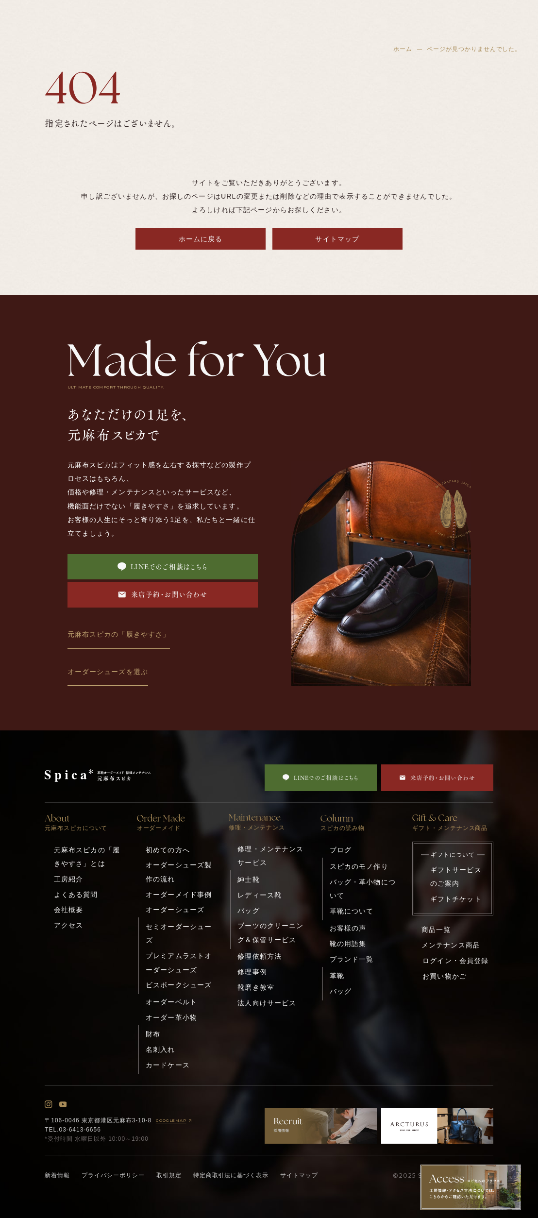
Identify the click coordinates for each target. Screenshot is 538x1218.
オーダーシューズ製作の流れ (179, 871)
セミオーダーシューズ (179, 933)
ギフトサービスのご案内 (456, 876)
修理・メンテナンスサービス (270, 855)
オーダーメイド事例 (179, 894)
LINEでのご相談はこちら (163, 567)
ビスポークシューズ (179, 985)
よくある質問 (76, 894)
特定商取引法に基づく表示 (231, 1175)
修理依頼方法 (259, 956)
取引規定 (169, 1175)
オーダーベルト (171, 1002)
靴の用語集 (348, 943)
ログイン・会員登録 (455, 960)
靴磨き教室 (255, 987)
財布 (153, 1034)
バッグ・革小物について (363, 888)
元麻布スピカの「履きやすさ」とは (87, 856)
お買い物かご (444, 976)
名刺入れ (160, 1049)
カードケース (168, 1065)
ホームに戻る (201, 239)
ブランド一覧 (352, 959)
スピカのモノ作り (359, 866)
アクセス (69, 925)
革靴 (337, 976)
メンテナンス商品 (450, 945)
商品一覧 (436, 929)
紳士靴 (248, 879)
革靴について (352, 911)
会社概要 (69, 910)
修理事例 (252, 972)
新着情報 (57, 1175)
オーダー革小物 (171, 1017)
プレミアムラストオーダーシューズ (179, 962)
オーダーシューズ (175, 910)
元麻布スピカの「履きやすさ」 (118, 634)
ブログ (341, 850)
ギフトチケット (456, 899)
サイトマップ (337, 239)
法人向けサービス (266, 1003)
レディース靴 (259, 895)
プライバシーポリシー (113, 1175)
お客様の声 (348, 928)
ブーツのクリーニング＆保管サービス (270, 932)
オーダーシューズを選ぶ (107, 672)
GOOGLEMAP (174, 1120)
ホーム (402, 49)
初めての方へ (168, 850)
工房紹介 (69, 879)
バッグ (248, 910)
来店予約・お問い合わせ (162, 594)
